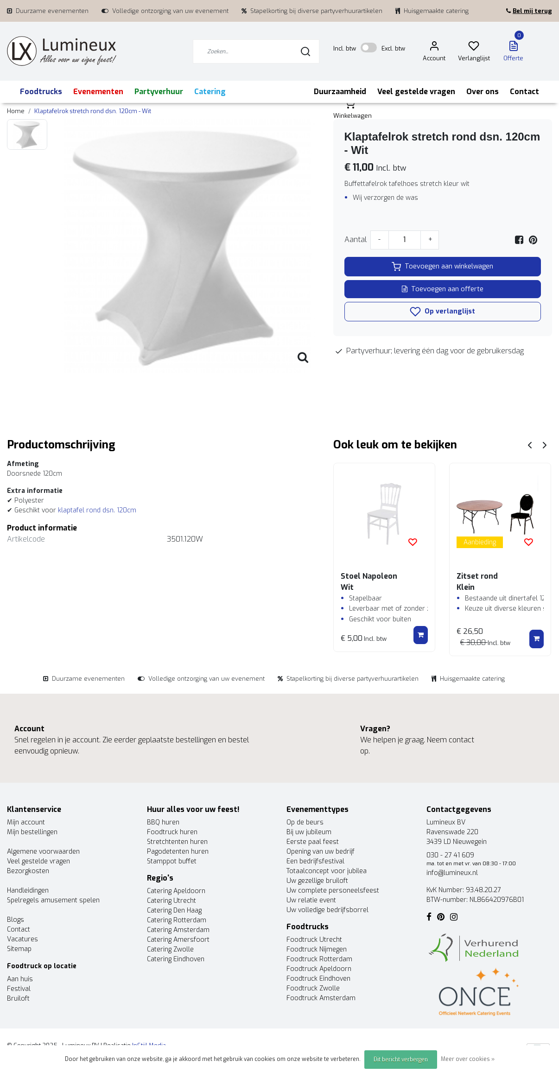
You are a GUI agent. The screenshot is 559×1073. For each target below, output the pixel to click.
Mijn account (26, 822)
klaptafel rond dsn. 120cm (97, 510)
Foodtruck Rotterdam (319, 959)
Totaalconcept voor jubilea (326, 871)
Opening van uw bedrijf (320, 851)
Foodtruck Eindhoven (318, 978)
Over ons (482, 91)
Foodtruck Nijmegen (316, 949)
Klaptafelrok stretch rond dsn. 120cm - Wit (92, 111)
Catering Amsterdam (178, 930)
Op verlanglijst (442, 311)
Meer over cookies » (468, 1059)
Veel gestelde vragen (416, 91)
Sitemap (19, 949)
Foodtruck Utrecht (314, 939)
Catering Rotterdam (176, 920)
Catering (210, 91)
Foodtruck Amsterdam (321, 998)
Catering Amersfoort (178, 939)
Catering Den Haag (174, 910)
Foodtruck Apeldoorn (318, 968)
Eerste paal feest (312, 841)
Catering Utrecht (171, 900)
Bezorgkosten (28, 871)
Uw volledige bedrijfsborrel (327, 910)
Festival (19, 988)
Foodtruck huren (172, 832)
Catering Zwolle (170, 949)
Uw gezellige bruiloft (317, 880)
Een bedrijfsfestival (315, 861)
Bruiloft (18, 998)
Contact (524, 91)
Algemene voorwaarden (43, 851)
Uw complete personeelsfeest (332, 890)
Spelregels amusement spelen (53, 900)
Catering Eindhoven (175, 959)
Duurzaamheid (340, 91)
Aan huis (20, 979)
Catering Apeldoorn (176, 891)
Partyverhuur (158, 91)
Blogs (15, 919)
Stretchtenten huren (177, 841)
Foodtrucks (41, 91)
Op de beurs (305, 822)
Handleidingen (28, 890)
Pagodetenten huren (178, 851)
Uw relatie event (311, 900)
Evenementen (98, 91)
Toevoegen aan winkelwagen (442, 266)
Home (16, 111)
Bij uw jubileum (308, 832)
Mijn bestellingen (32, 832)
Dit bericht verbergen (401, 1059)
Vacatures (22, 939)
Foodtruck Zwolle (313, 988)
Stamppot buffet (172, 861)
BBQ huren (163, 822)
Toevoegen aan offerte (442, 289)
